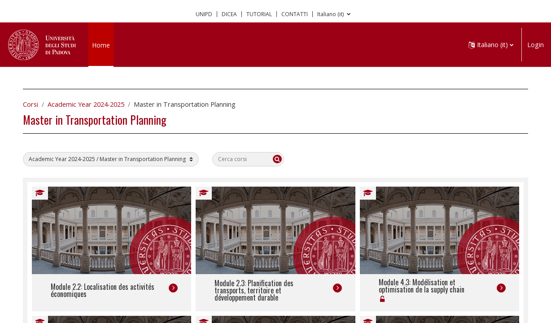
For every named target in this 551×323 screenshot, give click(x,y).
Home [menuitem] (101, 45)
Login (535, 44)
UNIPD (204, 14)
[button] (491, 44)
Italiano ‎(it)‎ (331, 14)
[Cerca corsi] (257, 159)
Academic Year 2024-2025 (95, 104)
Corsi (39, 104)
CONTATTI (294, 14)
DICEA (229, 14)
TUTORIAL (259, 14)
